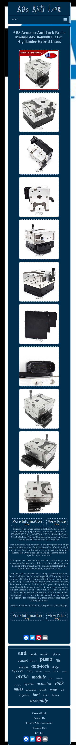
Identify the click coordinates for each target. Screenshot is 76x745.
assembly (39, 700)
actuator (44, 683)
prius (51, 678)
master (44, 654)
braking (30, 671)
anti (22, 653)
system (28, 684)
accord (56, 671)
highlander (18, 670)
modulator (31, 690)
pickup (47, 672)
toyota (24, 694)
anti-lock (40, 666)
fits (58, 660)
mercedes (23, 667)
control (23, 660)
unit (62, 690)
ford (36, 695)
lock (59, 683)
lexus (55, 695)
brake (22, 676)
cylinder (56, 654)
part (43, 689)
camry (33, 661)
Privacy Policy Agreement (39, 723)
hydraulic (18, 685)
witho (46, 695)
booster (59, 678)
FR (41, 733)
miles (18, 689)
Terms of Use (39, 728)
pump (46, 660)
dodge (55, 667)
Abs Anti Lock (39, 713)
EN (36, 733)
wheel (64, 672)
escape (39, 671)
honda (33, 654)
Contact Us (39, 718)
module (39, 676)
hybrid (54, 689)
